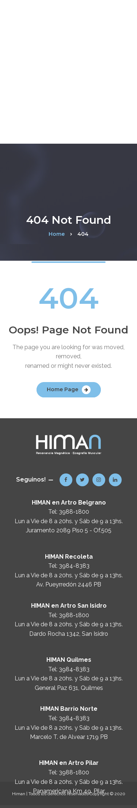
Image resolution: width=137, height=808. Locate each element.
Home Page (62, 389)
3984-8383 (74, 565)
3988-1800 (74, 511)
